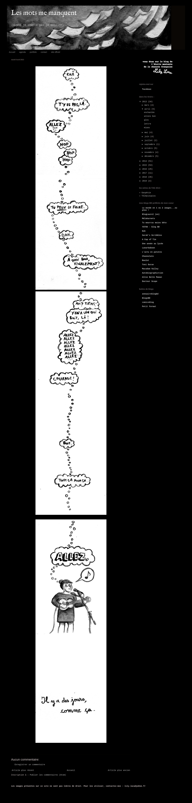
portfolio (33, 52)
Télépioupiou (149, 196)
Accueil (12, 52)
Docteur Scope (149, 281)
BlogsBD (146, 298)
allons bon (150, 116)
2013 (145, 102)
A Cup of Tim (149, 239)
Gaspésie (146, 193)
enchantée (149, 112)
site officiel (55, 52)
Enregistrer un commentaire (30, 764)
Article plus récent (23, 770)
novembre (149, 152)
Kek (144, 231)
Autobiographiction (152, 273)
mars (147, 105)
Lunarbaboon (148, 248)
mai (146, 132)
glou (146, 120)
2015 (145, 165)
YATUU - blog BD (151, 227)
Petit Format (149, 306)
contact (44, 52)
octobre (149, 148)
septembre (150, 144)
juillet (149, 140)
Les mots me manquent (44, 13)
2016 (145, 169)
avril (147, 109)
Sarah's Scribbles (152, 235)
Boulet (145, 260)
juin (147, 136)
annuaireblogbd (150, 294)
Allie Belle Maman (152, 277)
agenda (22, 52)
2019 (145, 181)
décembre (149, 156)
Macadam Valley (150, 269)
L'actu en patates (152, 252)
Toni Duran (148, 264)
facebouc (146, 89)
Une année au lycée (152, 244)
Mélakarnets (148, 218)
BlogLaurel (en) (151, 214)
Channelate (148, 256)
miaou (147, 128)
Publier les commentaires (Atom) (48, 775)
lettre (147, 124)
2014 (145, 161)
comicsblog (148, 302)
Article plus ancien (119, 770)
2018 (145, 177)
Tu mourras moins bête (154, 223)
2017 (145, 173)
